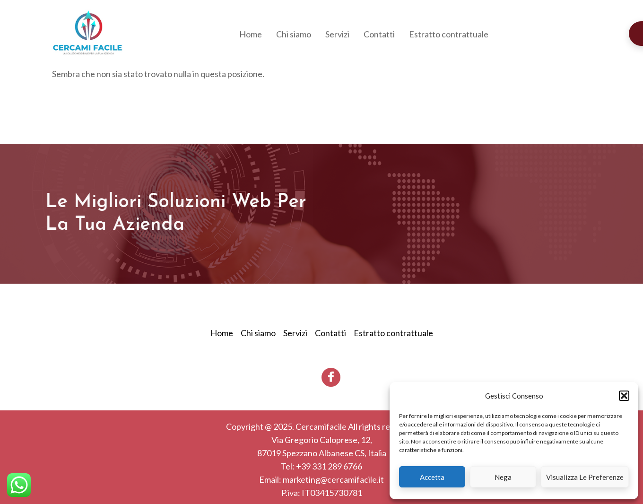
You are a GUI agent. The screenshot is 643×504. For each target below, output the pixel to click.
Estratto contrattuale (448, 35)
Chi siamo (293, 35)
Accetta (432, 477)
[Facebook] (331, 377)
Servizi (337, 35)
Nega (503, 477)
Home (250, 35)
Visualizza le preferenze (585, 477)
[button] (624, 395)
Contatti (379, 35)
